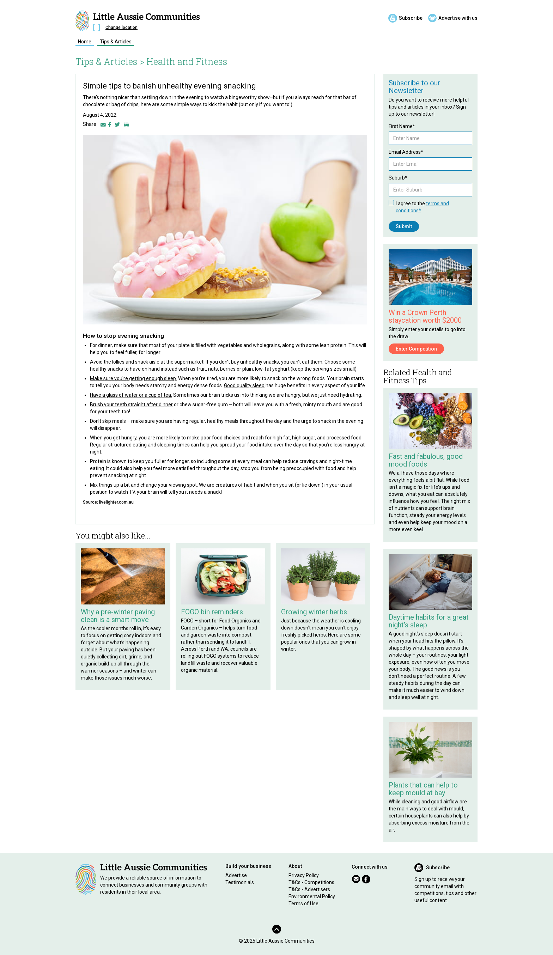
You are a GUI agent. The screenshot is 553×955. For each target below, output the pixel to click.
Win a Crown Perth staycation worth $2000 (425, 316)
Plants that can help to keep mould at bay (423, 789)
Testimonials (239, 882)
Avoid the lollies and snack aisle (124, 362)
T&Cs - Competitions (311, 882)
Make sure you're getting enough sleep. (133, 378)
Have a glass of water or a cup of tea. (131, 395)
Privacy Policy (303, 875)
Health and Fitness (186, 61)
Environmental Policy (311, 896)
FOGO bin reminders (212, 612)
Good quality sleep (244, 385)
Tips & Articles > (110, 61)
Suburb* (398, 178)
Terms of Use (303, 903)
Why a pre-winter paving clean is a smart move (118, 616)
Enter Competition (416, 349)
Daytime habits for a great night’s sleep (429, 621)
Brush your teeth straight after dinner (131, 404)
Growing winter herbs (314, 612)
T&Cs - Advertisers (309, 889)
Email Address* (406, 152)
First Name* (402, 126)
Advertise (236, 875)
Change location (121, 27)
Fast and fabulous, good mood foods (426, 460)
